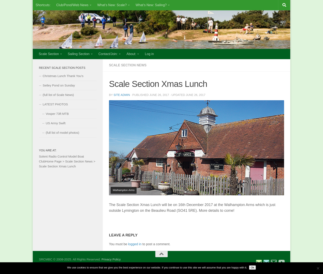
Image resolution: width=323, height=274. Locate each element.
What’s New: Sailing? (151, 5)
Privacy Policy (111, 259)
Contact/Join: (108, 54)
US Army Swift (56, 123)
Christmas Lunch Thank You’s (63, 76)
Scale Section (49, 54)
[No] (318, 268)
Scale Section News (127, 65)
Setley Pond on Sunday (59, 85)
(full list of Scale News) (58, 95)
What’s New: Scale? (112, 5)
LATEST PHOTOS (55, 104)
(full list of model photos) (62, 132)
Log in (149, 54)
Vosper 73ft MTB (57, 113)
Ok (252, 267)
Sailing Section (79, 54)
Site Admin (122, 95)
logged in (135, 244)
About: (131, 54)
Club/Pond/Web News (72, 5)
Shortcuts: (43, 5)
